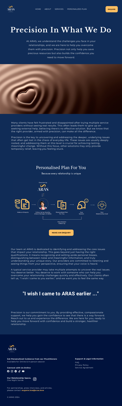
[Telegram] (16, 371)
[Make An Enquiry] (61, 233)
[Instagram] (12, 371)
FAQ (77, 362)
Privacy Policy (82, 365)
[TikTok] (19, 371)
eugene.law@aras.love (33, 390)
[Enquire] (112, 9)
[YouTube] (23, 371)
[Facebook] (8, 371)
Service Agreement (84, 368)
